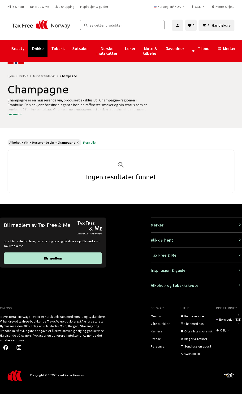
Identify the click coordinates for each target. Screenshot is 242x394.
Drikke (38, 48)
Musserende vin (44, 76)
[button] (15, 114)
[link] (16, 6)
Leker (130, 48)
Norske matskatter (106, 51)
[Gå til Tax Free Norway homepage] (41, 25)
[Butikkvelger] (199, 6)
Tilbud (200, 51)
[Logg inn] (177, 25)
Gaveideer (174, 48)
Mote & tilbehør (150, 51)
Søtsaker (80, 48)
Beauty (18, 48)
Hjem (11, 76)
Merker (226, 48)
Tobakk (58, 48)
